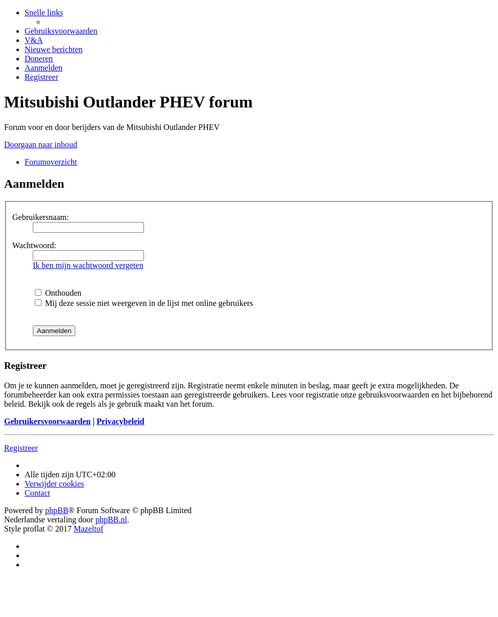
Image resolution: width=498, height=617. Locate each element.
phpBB (56, 510)
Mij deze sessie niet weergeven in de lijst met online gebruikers (144, 303)
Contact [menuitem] (37, 493)
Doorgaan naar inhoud (40, 144)
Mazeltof (88, 528)
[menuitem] (61, 31)
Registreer (21, 448)
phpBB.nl (111, 519)
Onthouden (58, 293)
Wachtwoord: (34, 245)
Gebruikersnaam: (40, 217)
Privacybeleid (120, 421)
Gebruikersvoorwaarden (47, 421)
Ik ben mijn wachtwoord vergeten (88, 265)
